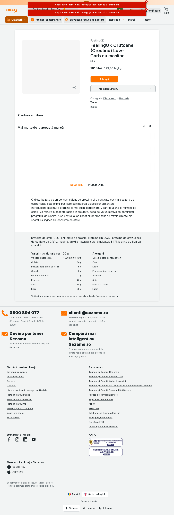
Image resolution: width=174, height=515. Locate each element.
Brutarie (124, 98)
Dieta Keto (109, 98)
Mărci (133, 19)
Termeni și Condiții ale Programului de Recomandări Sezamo (120, 385)
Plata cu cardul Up (16, 403)
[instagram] (17, 439)
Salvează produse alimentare (85, 19)
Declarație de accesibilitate (103, 426)
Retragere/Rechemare (100, 417)
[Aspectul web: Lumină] (88, 508)
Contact (11, 385)
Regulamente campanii (101, 399)
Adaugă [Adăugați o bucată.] (104, 79)
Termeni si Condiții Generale (104, 372)
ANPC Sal (94, 408)
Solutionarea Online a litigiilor (104, 413)
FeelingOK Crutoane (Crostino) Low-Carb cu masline (112, 50)
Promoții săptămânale (46, 19)
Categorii (17, 19)
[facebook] (9, 439)
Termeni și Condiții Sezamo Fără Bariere (110, 390)
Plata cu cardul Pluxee (18, 394)
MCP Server (13, 417)
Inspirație (116, 19)
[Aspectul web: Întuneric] (106, 508)
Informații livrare (15, 376)
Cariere (11, 381)
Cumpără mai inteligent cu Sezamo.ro (82, 339)
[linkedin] (25, 439)
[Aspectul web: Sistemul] (71, 508)
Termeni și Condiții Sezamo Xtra (106, 376)
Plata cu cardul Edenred (19, 399)
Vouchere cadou (15, 413)
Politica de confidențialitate (103, 394)
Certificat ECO (96, 422)
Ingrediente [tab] (96, 184)
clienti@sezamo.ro (88, 312)
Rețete (149, 19)
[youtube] (33, 439)
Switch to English (95, 494)
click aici (49, 486)
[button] (149, 10)
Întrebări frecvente (17, 372)
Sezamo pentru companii (20, 408)
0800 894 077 (24, 312)
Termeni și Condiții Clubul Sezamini (107, 381)
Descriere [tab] (76, 184)
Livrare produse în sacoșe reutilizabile (27, 390)
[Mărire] (75, 88)
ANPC (92, 403)
